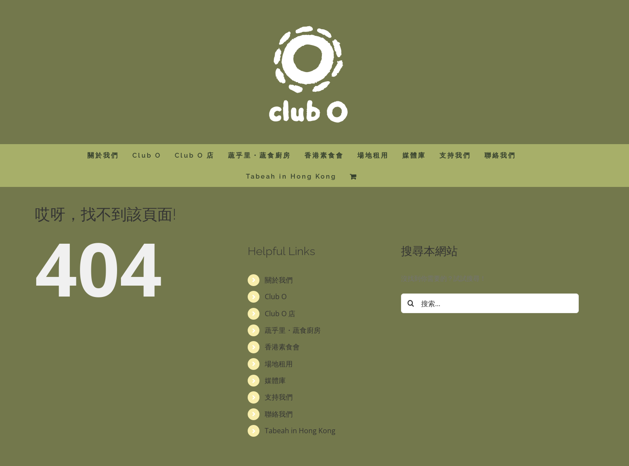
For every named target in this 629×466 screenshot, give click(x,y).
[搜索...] (490, 303)
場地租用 (279, 364)
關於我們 (279, 280)
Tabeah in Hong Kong (300, 430)
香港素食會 (282, 347)
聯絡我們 (279, 414)
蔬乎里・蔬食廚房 (293, 330)
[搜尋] (411, 303)
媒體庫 (275, 380)
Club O (276, 296)
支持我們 (279, 397)
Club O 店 (280, 313)
